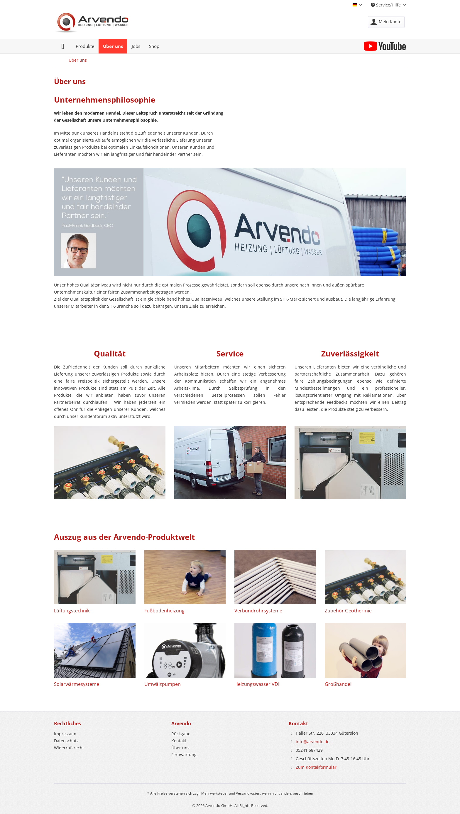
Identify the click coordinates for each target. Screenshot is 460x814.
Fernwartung (184, 754)
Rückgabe (180, 733)
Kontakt (178, 740)
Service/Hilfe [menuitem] (386, 5)
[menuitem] (386, 22)
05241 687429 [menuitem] (306, 750)
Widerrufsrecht (69, 748)
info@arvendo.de (312, 741)
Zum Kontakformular (316, 767)
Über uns (180, 748)
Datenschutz (66, 740)
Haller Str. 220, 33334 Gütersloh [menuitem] (323, 733)
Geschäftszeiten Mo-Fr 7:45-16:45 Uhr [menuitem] (329, 758)
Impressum (65, 733)
